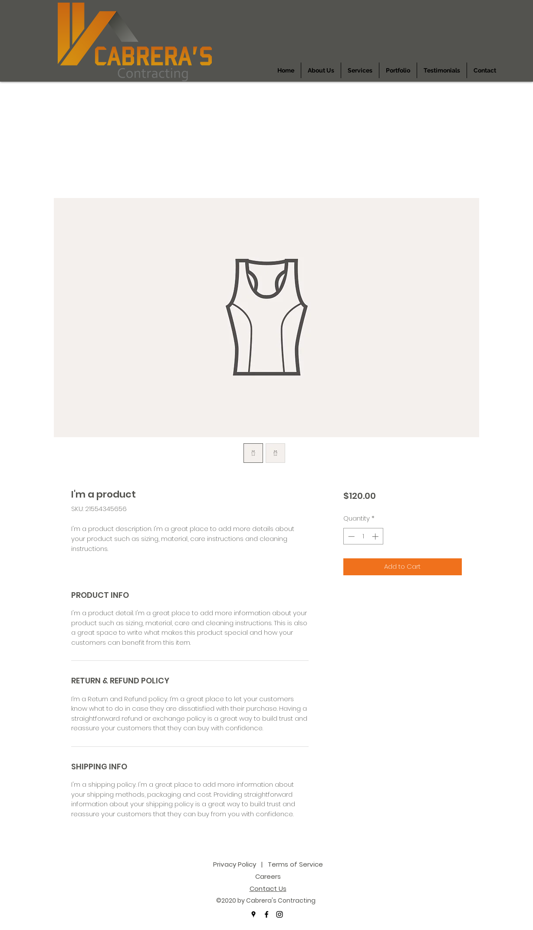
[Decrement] (350, 536)
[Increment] (376, 536)
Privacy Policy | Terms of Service (268, 864)
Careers (268, 876)
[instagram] (279, 914)
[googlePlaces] (253, 914)
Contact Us (268, 888)
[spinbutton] (363, 536)
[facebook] (266, 914)
